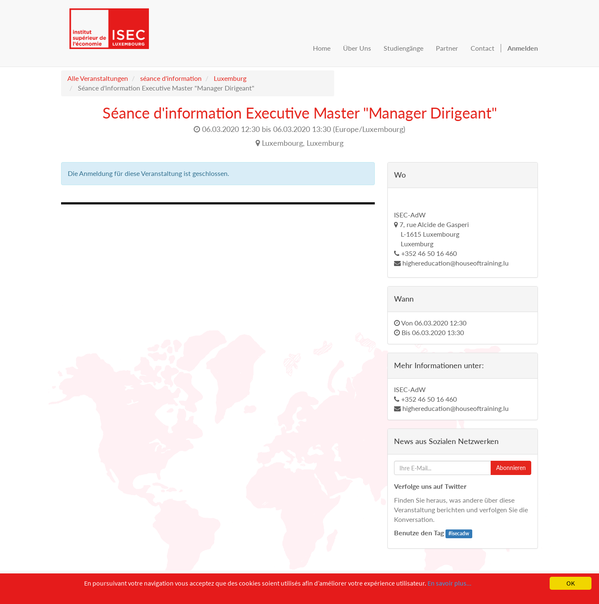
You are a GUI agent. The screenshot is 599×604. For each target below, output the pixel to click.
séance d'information (171, 78)
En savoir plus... (449, 583)
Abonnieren (511, 467)
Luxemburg (230, 78)
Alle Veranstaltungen (97, 78)
